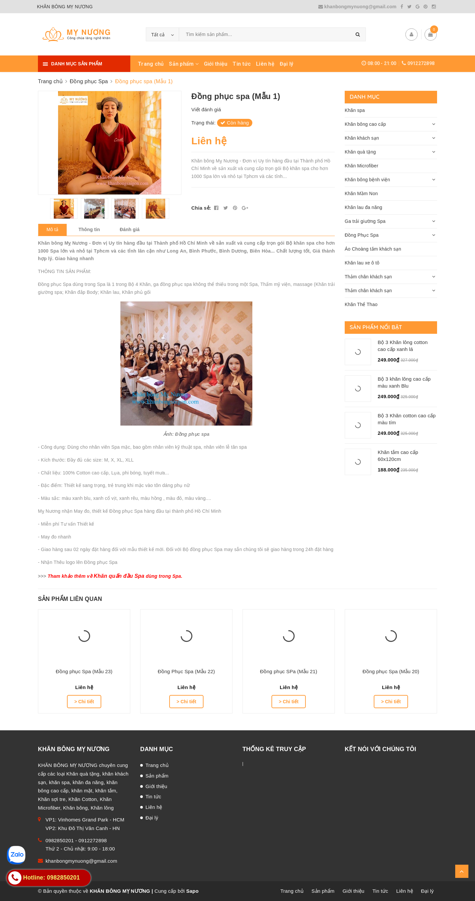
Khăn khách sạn (362, 138)
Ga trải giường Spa (365, 221)
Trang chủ (151, 64)
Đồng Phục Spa (362, 235)
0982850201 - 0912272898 (76, 840)
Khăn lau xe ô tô (362, 262)
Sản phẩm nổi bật (376, 327)
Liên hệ (265, 64)
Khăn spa (355, 110)
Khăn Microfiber (361, 165)
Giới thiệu (216, 64)
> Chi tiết (84, 701)
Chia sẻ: (201, 208)
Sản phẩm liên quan (70, 599)
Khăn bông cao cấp (365, 124)
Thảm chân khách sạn (368, 276)
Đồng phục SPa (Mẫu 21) (288, 671)
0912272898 (421, 63)
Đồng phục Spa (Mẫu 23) (84, 671)
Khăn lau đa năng (363, 207)
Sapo (192, 891)
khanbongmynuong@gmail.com (358, 6)
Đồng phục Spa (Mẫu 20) (391, 671)
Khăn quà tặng (360, 152)
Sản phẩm (184, 64)
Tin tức (242, 64)
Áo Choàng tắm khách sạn (373, 249)
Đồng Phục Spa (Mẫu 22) (186, 671)
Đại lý (287, 64)
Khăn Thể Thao (361, 304)
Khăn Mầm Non (361, 193)
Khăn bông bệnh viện (367, 179)
